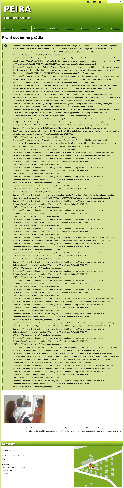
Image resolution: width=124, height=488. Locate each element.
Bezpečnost (39, 29)
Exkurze (85, 29)
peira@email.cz (8, 450)
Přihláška (115, 29)
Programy (8, 29)
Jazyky (24, 29)
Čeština (88, 1)
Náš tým (69, 29)
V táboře (54, 29)
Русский (94, 1)
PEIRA (17, 9)
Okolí (100, 29)
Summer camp (16, 17)
